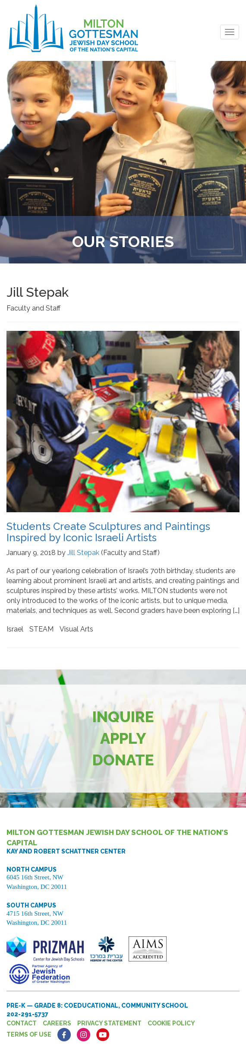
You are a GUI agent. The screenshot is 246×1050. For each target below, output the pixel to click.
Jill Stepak (83, 553)
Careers (57, 1023)
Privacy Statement (109, 1023)
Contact (21, 1023)
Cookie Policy (171, 1023)
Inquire (123, 717)
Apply (123, 738)
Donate (123, 760)
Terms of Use (28, 1034)
